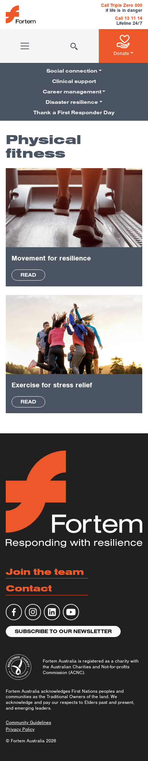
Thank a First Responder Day (74, 112)
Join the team (45, 571)
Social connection (71, 71)
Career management (72, 91)
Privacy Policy (20, 729)
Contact (29, 588)
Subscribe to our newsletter (63, 631)
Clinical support (74, 81)
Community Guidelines (28, 722)
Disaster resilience (72, 102)
